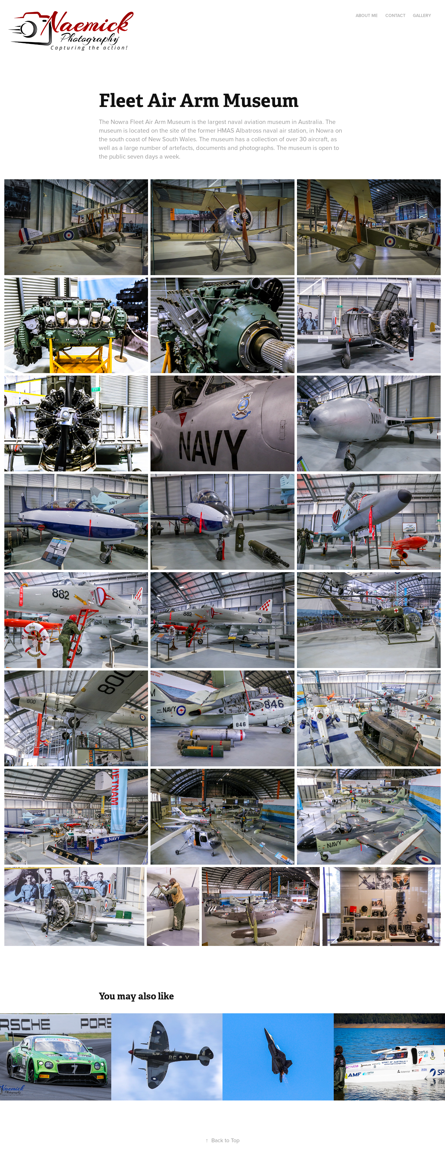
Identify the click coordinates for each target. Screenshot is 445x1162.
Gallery (422, 15)
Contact (395, 15)
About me (367, 15)
